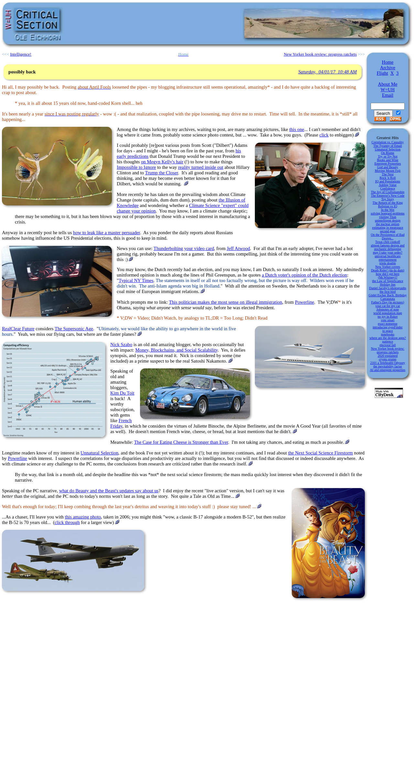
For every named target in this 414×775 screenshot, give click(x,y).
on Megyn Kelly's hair (162, 161)
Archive (387, 67)
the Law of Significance (387, 281)
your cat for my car (387, 306)
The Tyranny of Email (387, 145)
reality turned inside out (200, 167)
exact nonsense (387, 323)
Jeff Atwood (238, 248)
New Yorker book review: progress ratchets (387, 350)
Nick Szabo (121, 344)
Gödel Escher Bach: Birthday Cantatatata (388, 296)
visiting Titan (387, 217)
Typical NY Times (136, 280)
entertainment (388, 259)
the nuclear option (387, 224)
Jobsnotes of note (387, 309)
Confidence (387, 188)
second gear (387, 231)
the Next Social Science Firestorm (320, 452)
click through (67, 522)
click (323, 134)
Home (388, 62)
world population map (387, 313)
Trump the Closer (161, 172)
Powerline (304, 302)
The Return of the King (388, 202)
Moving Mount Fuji (387, 170)
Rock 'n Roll (387, 178)
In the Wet (387, 210)
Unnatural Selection (99, 452)
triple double (387, 263)
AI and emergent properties (388, 370)
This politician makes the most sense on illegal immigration (225, 302)
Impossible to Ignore (136, 167)
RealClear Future (18, 328)
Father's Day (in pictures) (387, 302)
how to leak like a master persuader (106, 232)
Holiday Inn (387, 284)
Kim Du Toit (122, 393)
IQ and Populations (387, 181)
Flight (382, 73)
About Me (388, 84)
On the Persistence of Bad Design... (388, 236)
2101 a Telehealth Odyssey (387, 363)
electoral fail (387, 345)
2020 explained (388, 355)
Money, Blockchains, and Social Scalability (176, 350)
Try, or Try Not (388, 156)
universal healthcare (387, 256)
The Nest (387, 174)
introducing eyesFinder (387, 327)
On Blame (387, 153)
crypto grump (387, 359)
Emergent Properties (388, 163)
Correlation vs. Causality (388, 142)
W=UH (388, 89)
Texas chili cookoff (387, 242)
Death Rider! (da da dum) (387, 270)
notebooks (387, 334)
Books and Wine (387, 160)
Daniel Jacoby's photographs (387, 288)
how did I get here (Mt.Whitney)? (387, 275)
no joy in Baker (388, 316)
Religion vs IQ (387, 206)
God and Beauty (387, 167)
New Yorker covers (387, 266)
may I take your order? (387, 252)
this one (296, 129)
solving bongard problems (387, 213)
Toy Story (387, 199)
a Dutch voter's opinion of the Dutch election (304, 275)
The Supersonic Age (74, 328)
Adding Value (388, 185)
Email (387, 95)
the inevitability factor (387, 366)
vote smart (388, 320)
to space (387, 331)
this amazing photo (83, 516)
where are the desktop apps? (387, 338)
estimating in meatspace (387, 227)
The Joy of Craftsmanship (388, 192)
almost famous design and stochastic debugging (387, 247)
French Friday (121, 423)
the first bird (388, 291)
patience (387, 341)
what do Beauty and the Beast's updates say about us (109, 490)
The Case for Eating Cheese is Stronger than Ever (181, 442)
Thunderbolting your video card (184, 248)
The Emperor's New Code (388, 195)
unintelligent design (387, 220)
